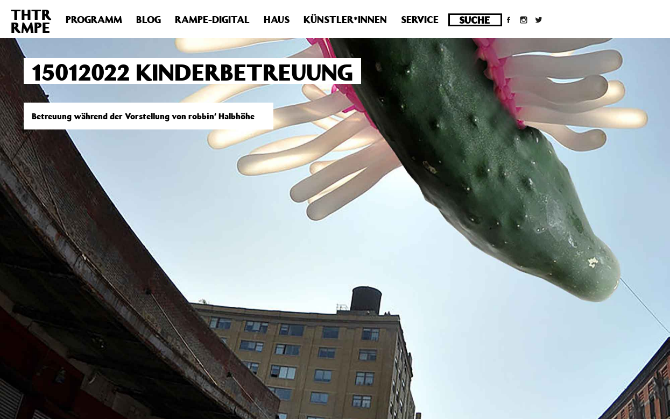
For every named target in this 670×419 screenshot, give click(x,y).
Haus (277, 19)
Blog (148, 19)
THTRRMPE (31, 21)
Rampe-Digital (212, 19)
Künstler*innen (345, 19)
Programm (94, 19)
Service (420, 19)
